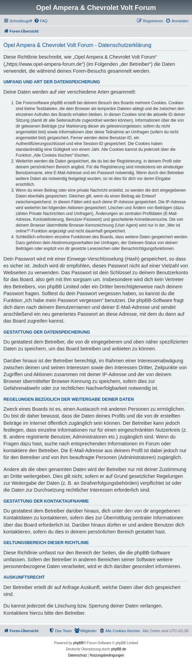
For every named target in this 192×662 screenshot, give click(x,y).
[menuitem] (40, 21)
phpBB (78, 643)
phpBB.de (118, 649)
